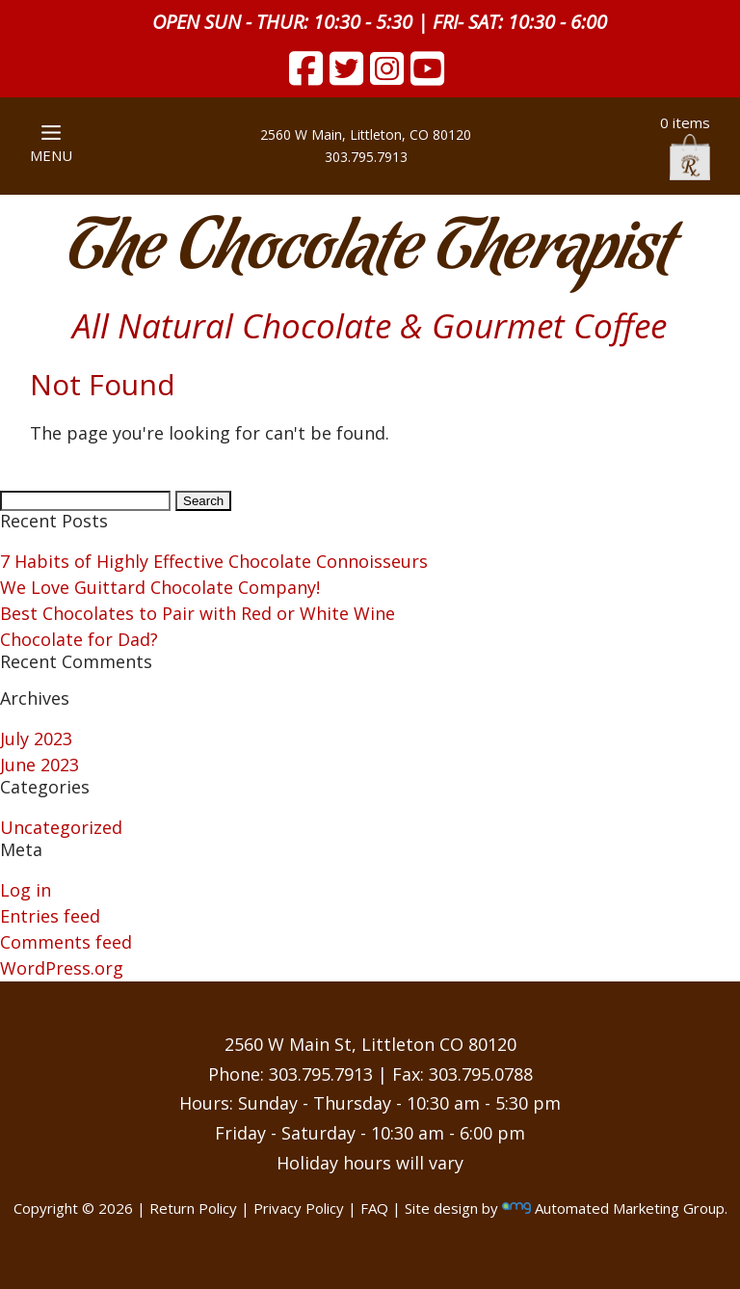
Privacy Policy (298, 1208)
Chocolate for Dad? (79, 639)
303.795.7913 (366, 157)
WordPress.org (61, 968)
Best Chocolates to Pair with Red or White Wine (197, 613)
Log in (25, 889)
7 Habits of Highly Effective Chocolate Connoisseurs (214, 561)
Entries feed (50, 915)
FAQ (374, 1208)
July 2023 (36, 738)
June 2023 (39, 764)
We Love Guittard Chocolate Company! (160, 587)
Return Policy (193, 1208)
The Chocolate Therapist (370, 250)
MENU (51, 145)
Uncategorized (61, 827)
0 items (685, 146)
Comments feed (66, 941)
